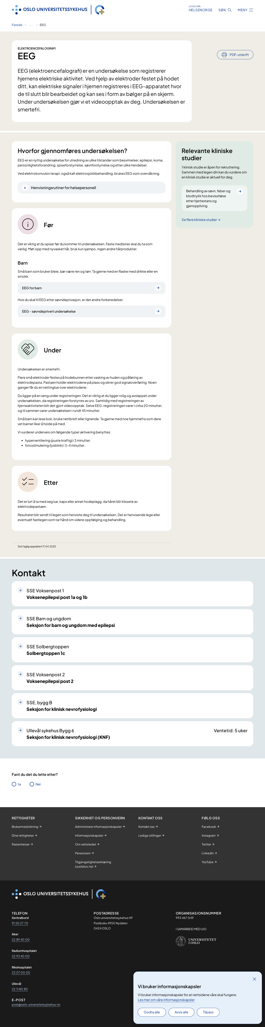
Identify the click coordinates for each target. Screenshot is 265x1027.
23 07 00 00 (21, 972)
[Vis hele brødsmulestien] (31, 25)
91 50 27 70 (20, 923)
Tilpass (208, 1012)
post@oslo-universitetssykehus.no (36, 1004)
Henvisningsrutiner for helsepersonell (63, 187)
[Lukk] (254, 979)
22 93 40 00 (21, 956)
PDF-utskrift (239, 45)
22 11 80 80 (20, 989)
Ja (19, 784)
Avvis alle (181, 1012)
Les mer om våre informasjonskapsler (166, 1000)
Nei (38, 784)
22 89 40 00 (21, 939)
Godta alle (152, 1012)
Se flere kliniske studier (199, 219)
